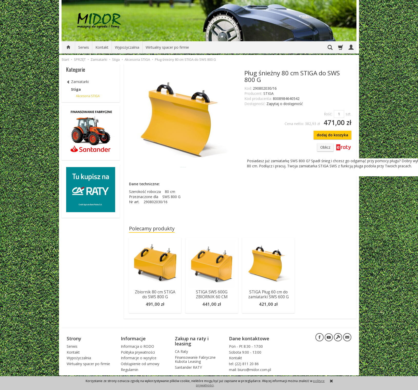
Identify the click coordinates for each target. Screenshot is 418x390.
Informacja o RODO (137, 346)
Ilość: (328, 113)
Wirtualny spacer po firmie (167, 47)
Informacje (133, 338)
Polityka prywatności (138, 352)
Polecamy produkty (152, 228)
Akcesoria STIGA (88, 96)
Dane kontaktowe (249, 338)
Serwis (83, 47)
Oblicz (325, 147)
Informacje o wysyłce (138, 357)
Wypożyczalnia (127, 47)
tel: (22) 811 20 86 (244, 363)
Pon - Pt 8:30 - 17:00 (246, 346)
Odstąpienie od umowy (140, 363)
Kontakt (101, 47)
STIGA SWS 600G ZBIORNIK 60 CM (212, 294)
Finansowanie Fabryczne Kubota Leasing (195, 359)
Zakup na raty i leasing (192, 341)
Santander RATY (188, 367)
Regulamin (129, 369)
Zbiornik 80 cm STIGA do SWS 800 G (155, 294)
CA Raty (181, 351)
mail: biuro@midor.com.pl (250, 369)
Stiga (76, 89)
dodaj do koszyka (332, 134)
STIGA (268, 93)
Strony (74, 338)
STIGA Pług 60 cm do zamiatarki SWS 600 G (268, 294)
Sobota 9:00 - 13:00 (245, 352)
